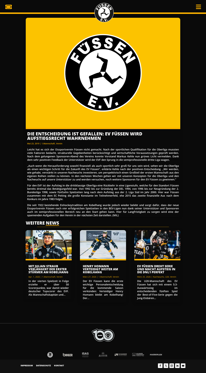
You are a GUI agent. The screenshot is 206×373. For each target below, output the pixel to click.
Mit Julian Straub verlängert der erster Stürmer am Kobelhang (48, 269)
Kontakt (59, 366)
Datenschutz (43, 366)
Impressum (27, 366)
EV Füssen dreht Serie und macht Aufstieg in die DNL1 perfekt (156, 269)
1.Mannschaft (48, 143)
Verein (59, 143)
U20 (167, 276)
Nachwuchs (158, 276)
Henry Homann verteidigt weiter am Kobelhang (100, 269)
